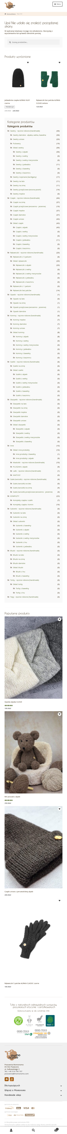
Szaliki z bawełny (22, 391)
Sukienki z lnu (21, 542)
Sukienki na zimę (20, 517)
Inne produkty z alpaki (25, 458)
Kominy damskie (19, 324)
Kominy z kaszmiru (23, 357)
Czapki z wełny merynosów (27, 236)
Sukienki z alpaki (22, 529)
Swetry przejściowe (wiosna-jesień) (27, 189)
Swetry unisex (18, 139)
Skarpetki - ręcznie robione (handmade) (26, 399)
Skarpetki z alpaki (23, 429)
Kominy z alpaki (22, 336)
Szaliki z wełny (21, 378)
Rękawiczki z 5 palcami (22, 257)
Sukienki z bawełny (23, 525)
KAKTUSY (16, 475)
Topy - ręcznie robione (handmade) (24, 597)
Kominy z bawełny (23, 353)
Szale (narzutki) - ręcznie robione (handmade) (28, 479)
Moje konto (11, 1130)
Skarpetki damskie (20, 416)
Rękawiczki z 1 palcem (22, 286)
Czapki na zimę (19, 202)
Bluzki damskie (19, 563)
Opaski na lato (19, 299)
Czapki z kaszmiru (23, 248)
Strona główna (11, 14)
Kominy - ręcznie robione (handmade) (25, 315)
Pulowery (17, 143)
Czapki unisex (18, 219)
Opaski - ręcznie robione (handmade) (25, 294)
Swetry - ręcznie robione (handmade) (25, 131)
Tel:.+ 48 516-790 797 (13, 1071)
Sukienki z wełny (22, 534)
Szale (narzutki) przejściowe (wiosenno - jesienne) (32, 492)
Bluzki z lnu (20, 571)
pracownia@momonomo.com (17, 1073)
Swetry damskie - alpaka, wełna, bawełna (29, 135)
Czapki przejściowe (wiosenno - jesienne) (29, 206)
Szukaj (33, 1130)
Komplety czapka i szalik (23, 500)
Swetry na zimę (19, 185)
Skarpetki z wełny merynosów (28, 437)
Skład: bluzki (18, 567)
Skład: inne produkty (21, 450)
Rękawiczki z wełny (23, 269)
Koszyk (52, 1129)
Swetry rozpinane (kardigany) (24, 177)
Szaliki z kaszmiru (23, 395)
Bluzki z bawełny (22, 576)
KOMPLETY (14, 496)
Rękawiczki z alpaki (23, 265)
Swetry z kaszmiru (23, 173)
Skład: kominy (18, 332)
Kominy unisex (19, 328)
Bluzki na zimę (19, 559)
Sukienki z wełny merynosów (27, 538)
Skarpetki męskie (20, 412)
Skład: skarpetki (19, 424)
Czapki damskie (19, 215)
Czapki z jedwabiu (23, 240)
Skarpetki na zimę (20, 408)
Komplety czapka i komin (23, 504)
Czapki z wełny (22, 231)
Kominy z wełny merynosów (27, 345)
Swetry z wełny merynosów (27, 160)
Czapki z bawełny (23, 244)
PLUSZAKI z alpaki (20, 467)
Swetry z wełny (22, 156)
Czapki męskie (19, 210)
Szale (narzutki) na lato (22, 483)
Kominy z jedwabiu (23, 349)
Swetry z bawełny (23, 168)
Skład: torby (18, 584)
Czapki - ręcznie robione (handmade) (25, 198)
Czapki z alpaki (22, 227)
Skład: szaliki (18, 370)
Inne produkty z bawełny (26, 454)
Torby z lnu (20, 593)
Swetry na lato (19, 181)
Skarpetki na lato (19, 404)
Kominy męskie (19, 320)
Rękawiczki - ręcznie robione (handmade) (26, 252)
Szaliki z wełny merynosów (26, 383)
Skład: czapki (18, 223)
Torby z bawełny (22, 588)
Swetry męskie (19, 194)
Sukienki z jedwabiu (24, 546)
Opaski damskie (19, 311)
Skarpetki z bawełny (24, 441)
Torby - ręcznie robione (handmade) (24, 580)
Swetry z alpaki (22, 152)
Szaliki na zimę (19, 366)
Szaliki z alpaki (21, 374)
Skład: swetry (18, 147)
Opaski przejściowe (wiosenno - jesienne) (29, 307)
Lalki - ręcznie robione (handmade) (27, 471)
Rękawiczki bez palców (22, 290)
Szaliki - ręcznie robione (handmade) (24, 362)
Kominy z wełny (22, 341)
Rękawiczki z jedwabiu (25, 278)
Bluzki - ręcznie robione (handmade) (24, 550)
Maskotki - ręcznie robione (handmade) (28, 462)
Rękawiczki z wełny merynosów (28, 273)
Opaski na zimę (19, 303)
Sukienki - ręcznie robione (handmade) (25, 509)
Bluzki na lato (18, 555)
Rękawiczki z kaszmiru (25, 282)
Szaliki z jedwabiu (23, 387)
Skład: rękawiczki (20, 261)
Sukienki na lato (19, 513)
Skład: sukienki (19, 521)
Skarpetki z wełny (23, 433)
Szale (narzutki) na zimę (22, 488)
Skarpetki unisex (19, 420)
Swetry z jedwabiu (23, 164)
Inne (12, 445)
